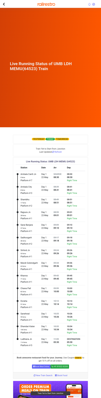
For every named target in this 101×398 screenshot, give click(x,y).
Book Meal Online (41, 366)
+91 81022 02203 (60, 366)
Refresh (57, 152)
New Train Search (43, 375)
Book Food (61, 375)
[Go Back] (3, 4)
